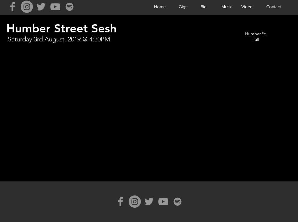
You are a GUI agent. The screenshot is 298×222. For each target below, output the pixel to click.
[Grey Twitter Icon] (41, 7)
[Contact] (273, 6)
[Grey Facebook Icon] (12, 7)
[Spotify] (69, 7)
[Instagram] (27, 7)
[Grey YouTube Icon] (55, 7)
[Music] (227, 6)
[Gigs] (183, 6)
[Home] (160, 6)
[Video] (247, 6)
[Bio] (203, 6)
